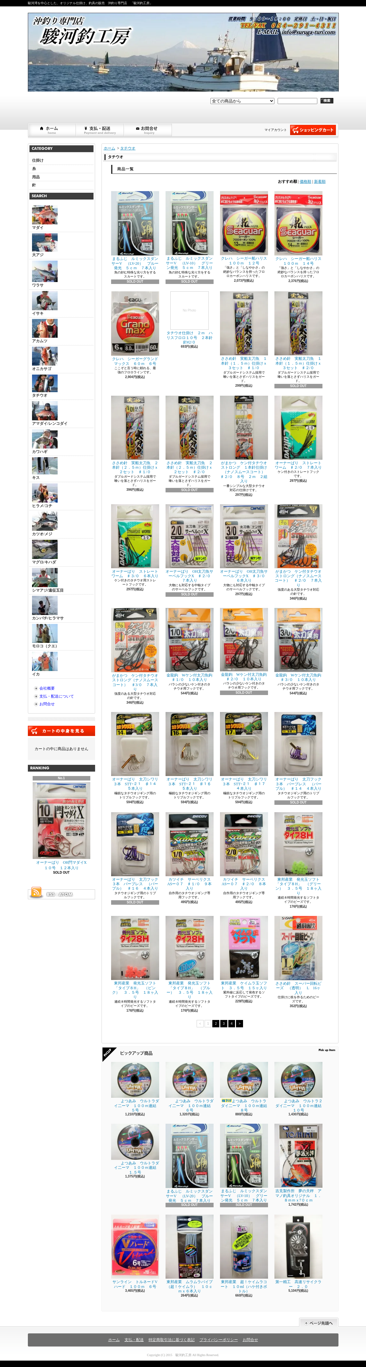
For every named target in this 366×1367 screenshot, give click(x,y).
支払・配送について (100, 130)
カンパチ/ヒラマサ (48, 608)
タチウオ (45, 386)
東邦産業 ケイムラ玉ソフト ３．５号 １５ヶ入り (244, 953)
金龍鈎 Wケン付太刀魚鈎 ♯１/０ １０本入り (191, 645)
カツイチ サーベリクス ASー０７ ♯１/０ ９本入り (190, 851)
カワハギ (45, 441)
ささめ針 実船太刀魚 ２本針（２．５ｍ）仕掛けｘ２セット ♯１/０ (135, 435)
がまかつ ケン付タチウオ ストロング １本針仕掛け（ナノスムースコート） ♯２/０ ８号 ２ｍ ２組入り (245, 440)
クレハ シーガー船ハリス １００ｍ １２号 (245, 228)
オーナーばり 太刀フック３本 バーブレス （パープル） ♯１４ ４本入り (298, 751)
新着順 (320, 181)
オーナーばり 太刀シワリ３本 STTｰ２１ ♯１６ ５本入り (190, 751)
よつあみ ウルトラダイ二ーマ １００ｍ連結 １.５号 (135, 1149)
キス (45, 468)
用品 (36, 177)
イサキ (45, 303)
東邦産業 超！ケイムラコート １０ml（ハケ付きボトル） (244, 1254)
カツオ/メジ (45, 524)
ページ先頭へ (318, 1322)
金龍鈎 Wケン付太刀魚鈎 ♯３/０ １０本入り (299, 645)
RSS (50, 894)
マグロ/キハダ (45, 552)
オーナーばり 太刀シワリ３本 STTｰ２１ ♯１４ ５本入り (136, 751)
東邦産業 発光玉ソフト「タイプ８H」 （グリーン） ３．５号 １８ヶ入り (298, 853)
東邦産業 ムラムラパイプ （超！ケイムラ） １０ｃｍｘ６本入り (191, 1254)
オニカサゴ (45, 359)
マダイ (45, 217)
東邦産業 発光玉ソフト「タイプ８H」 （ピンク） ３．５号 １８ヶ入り (135, 957)
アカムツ (45, 331)
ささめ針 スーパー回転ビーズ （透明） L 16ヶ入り (298, 955)
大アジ (45, 245)
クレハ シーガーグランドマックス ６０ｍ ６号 (135, 328)
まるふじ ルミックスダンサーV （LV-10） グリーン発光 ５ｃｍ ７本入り (190, 230)
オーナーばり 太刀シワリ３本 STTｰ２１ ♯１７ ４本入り (245, 751)
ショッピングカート (313, 130)
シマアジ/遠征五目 (48, 580)
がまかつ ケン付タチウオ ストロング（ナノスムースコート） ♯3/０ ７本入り (136, 650)
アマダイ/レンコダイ (50, 413)
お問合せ (148, 130)
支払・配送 (134, 1340)
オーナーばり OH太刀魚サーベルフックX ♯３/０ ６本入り (244, 543)
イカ (45, 664)
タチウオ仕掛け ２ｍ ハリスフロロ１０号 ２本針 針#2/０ (191, 317)
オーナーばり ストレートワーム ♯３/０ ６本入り (135, 541)
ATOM (66, 894)
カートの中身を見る (61, 731)
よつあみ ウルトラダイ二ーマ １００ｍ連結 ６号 (190, 1087)
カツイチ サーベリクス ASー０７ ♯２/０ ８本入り (244, 851)
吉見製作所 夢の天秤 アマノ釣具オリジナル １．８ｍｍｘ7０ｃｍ (298, 1163)
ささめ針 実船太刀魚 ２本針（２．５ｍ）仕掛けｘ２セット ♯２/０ (190, 435)
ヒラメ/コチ (45, 495)
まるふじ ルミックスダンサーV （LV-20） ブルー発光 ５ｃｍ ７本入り (135, 230)
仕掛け (38, 160)
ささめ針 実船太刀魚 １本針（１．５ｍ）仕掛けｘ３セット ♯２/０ (298, 330)
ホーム (52, 130)
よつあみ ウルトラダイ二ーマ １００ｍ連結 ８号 (245, 1087)
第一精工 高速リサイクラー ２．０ (298, 1252)
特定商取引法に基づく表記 (172, 1340)
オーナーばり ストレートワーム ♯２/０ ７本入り (298, 433)
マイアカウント (275, 130)
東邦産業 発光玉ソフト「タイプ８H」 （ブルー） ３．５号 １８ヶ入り (190, 957)
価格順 (305, 181)
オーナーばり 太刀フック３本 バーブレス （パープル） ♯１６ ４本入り (135, 851)
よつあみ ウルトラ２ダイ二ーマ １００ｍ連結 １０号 (299, 1087)
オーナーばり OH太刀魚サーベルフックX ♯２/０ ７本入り (190, 543)
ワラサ (45, 274)
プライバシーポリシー (218, 1340)
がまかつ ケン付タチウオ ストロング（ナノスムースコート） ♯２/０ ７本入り (299, 545)
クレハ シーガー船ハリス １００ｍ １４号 (299, 228)
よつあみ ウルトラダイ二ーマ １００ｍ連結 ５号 (135, 1087)
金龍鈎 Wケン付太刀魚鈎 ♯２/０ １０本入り (245, 644)
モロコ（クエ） (45, 636)
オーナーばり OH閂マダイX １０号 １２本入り (62, 826)
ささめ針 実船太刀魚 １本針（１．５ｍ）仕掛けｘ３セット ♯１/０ (244, 330)
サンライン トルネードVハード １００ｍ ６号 (135, 1252)
